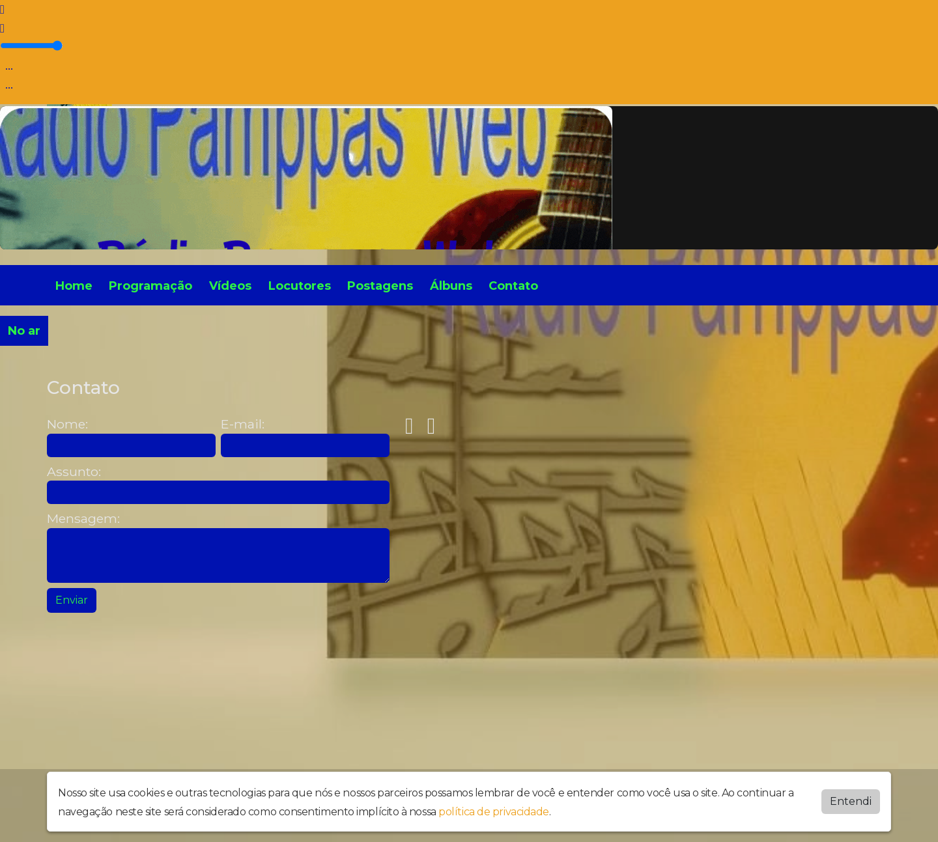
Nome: (67, 424)
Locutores (299, 286)
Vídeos (230, 286)
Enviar (71, 600)
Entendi (851, 801)
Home (73, 286)
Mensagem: (83, 518)
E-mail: (242, 424)
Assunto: (74, 471)
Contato (513, 286)
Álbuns (451, 286)
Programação (150, 286)
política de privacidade (493, 812)
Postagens (380, 286)
